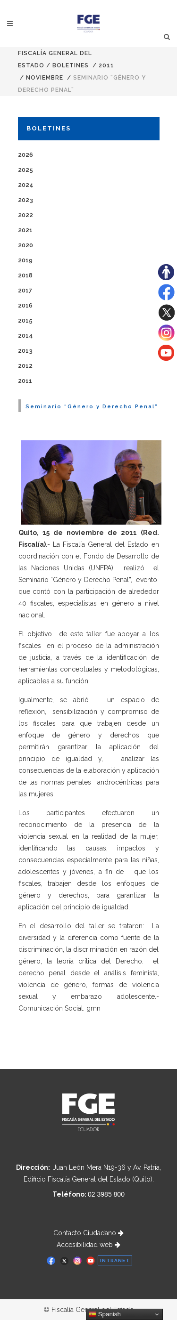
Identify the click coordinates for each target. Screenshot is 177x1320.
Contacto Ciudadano (88, 1233)
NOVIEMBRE (44, 77)
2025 (25, 169)
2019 (25, 260)
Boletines (70, 65)
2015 (25, 320)
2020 (25, 245)
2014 (25, 335)
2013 (25, 350)
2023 (25, 199)
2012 (25, 365)
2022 (25, 215)
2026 (25, 154)
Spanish (105, 1314)
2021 (25, 230)
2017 (25, 290)
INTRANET (115, 1260)
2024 (26, 184)
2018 (25, 275)
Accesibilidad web (88, 1244)
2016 (25, 305)
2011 (106, 65)
